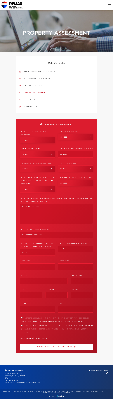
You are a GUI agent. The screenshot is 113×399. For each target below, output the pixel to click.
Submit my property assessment (56, 347)
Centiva (60, 396)
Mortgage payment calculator (39, 72)
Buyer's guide (30, 100)
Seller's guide (31, 107)
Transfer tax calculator (37, 79)
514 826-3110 (13, 380)
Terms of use (41, 339)
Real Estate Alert (33, 86)
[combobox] (37, 140)
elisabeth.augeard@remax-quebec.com (25, 382)
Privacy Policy (26, 339)
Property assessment (35, 93)
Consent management (62, 392)
